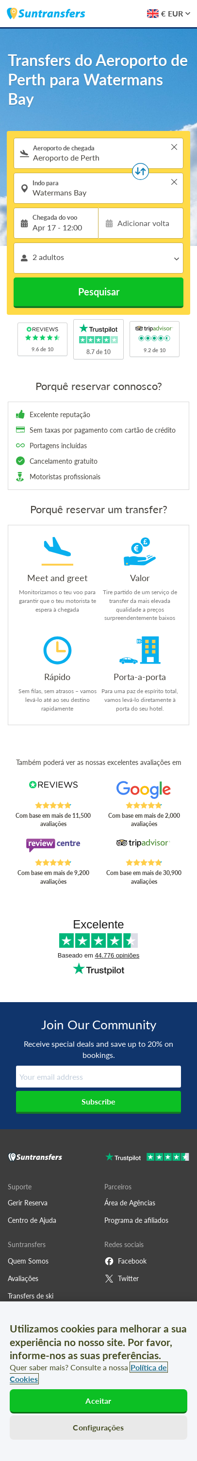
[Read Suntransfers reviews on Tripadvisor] (143, 848)
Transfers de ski (30, 1296)
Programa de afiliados (136, 1220)
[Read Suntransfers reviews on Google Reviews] (143, 791)
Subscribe (98, 1101)
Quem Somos (28, 1261)
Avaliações (23, 1278)
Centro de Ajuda (32, 1220)
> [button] (174, 147)
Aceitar (98, 1400)
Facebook (125, 1261)
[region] (98, 1381)
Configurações (98, 1427)
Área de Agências (129, 1203)
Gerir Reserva (28, 1203)
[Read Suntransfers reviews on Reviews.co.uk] (53, 791)
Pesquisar (98, 291)
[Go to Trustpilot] (147, 1158)
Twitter (121, 1278)
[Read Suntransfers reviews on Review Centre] (53, 848)
